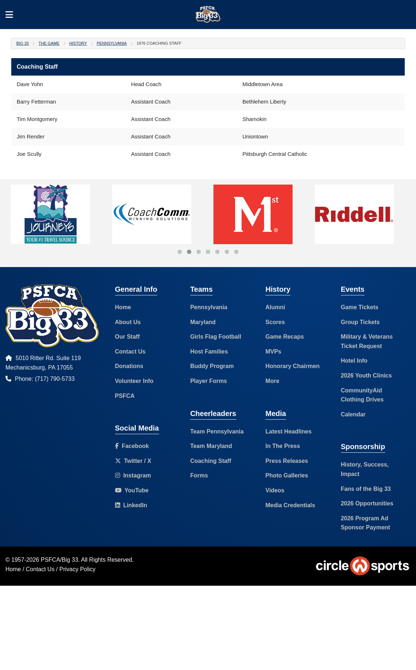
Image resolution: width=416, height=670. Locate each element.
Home (123, 307)
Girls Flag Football (215, 337)
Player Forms (208, 381)
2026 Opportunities (367, 503)
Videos (274, 490)
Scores (275, 322)
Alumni (275, 307)
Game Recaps (284, 337)
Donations (129, 366)
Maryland (203, 322)
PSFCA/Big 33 (59, 560)
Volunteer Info (134, 381)
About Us (128, 322)
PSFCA (125, 396)
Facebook (132, 446)
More (272, 381)
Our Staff (127, 337)
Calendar (353, 414)
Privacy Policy (78, 569)
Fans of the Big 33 (366, 489)
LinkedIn (131, 505)
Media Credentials (290, 505)
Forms (199, 475)
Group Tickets (360, 322)
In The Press (282, 446)
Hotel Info (354, 361)
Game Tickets (360, 307)
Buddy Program (212, 366)
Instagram (133, 475)
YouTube (132, 490)
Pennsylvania (112, 43)
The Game (48, 43)
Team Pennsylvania (217, 431)
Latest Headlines (288, 431)
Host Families (209, 351)
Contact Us (130, 351)
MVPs (273, 351)
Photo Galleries (286, 475)
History (78, 43)
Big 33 (22, 43)
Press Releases (286, 461)
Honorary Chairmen (292, 366)
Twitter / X (133, 461)
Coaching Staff (210, 461)
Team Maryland (211, 446)
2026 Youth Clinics (366, 375)
